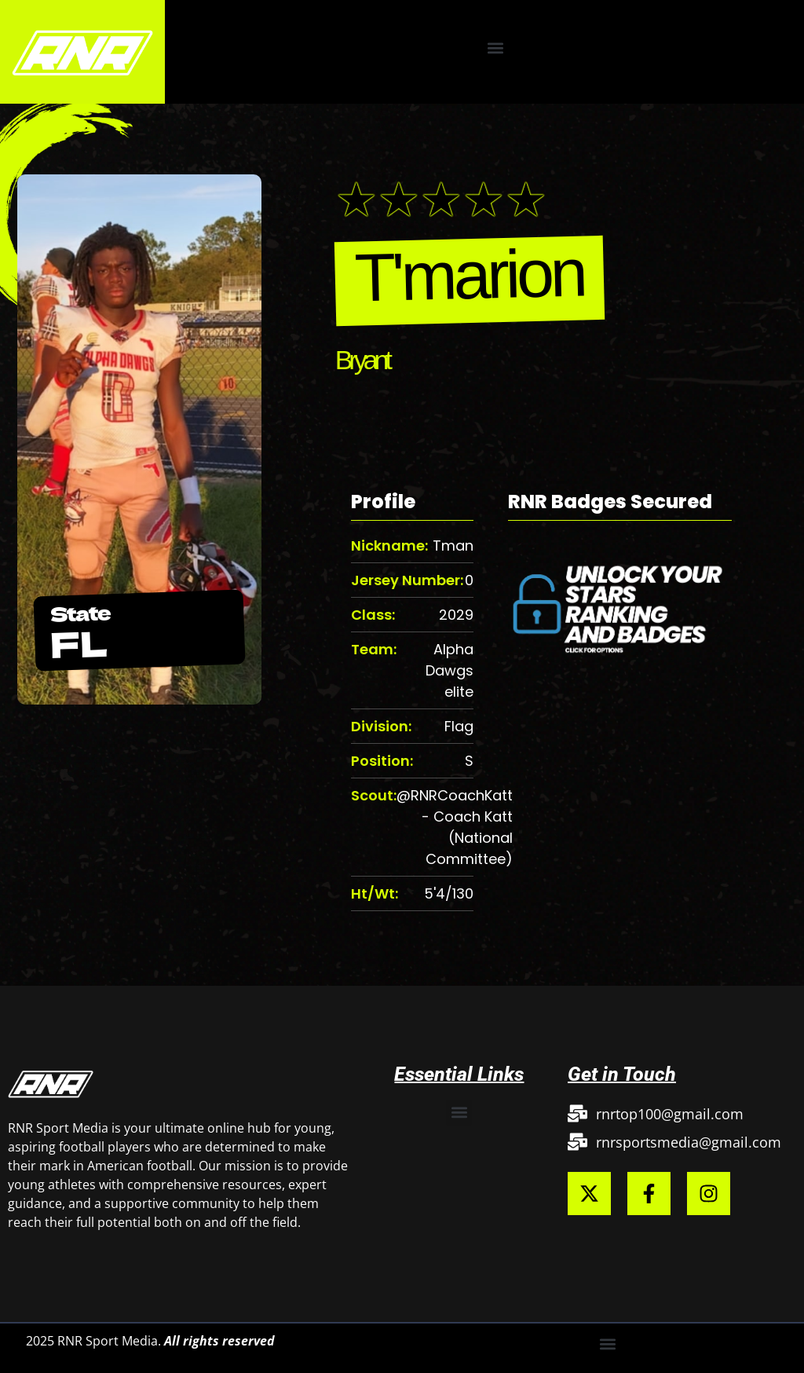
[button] (496, 47)
